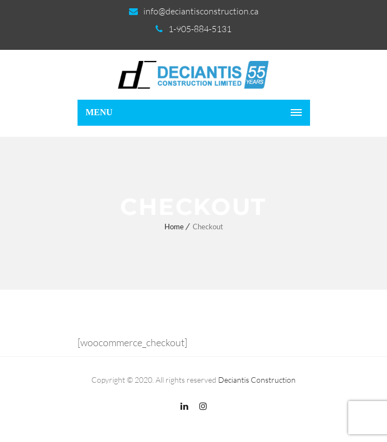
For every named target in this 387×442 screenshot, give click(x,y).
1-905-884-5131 (199, 28)
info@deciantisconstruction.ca (201, 11)
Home (174, 226)
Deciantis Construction (257, 379)
